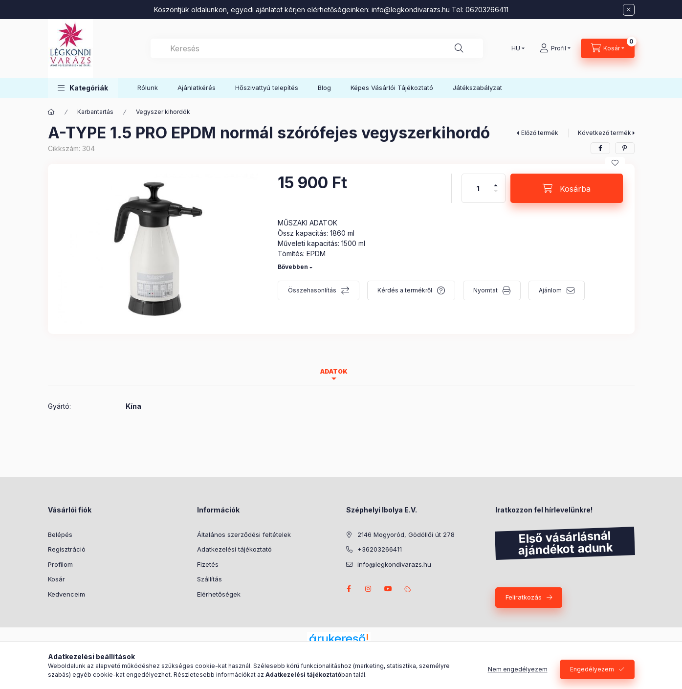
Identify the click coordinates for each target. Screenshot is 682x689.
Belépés (60, 534)
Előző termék (539, 132)
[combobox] (317, 48)
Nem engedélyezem (518, 669)
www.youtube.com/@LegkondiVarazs (388, 589)
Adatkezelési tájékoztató (234, 549)
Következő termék (604, 132)
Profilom (60, 564)
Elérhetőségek (219, 594)
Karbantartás (95, 111)
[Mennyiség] (478, 188)
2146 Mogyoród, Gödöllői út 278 (406, 534)
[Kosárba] (566, 188)
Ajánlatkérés (196, 87)
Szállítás (209, 579)
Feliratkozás (524, 597)
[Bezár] (629, 10)
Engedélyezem (592, 669)
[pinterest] (625, 148)
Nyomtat (485, 290)
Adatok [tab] (334, 371)
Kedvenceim (66, 594)
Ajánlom (550, 290)
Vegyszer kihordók (163, 111)
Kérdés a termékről (404, 290)
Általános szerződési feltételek (244, 534)
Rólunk (147, 87)
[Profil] (555, 48)
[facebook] (600, 148)
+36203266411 (379, 549)
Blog (324, 87)
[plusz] (496, 181)
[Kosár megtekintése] (608, 48)
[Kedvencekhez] (615, 163)
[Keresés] (459, 48)
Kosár (56, 579)
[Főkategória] (51, 112)
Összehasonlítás (312, 290)
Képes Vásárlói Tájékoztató (392, 87)
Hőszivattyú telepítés (266, 87)
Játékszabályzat (477, 87)
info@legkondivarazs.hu (411, 9)
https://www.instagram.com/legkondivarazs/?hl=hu (368, 589)
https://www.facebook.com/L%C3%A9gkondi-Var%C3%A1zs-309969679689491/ (349, 589)
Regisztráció (67, 549)
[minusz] (496, 195)
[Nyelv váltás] (516, 48)
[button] (83, 88)
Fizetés (208, 564)
